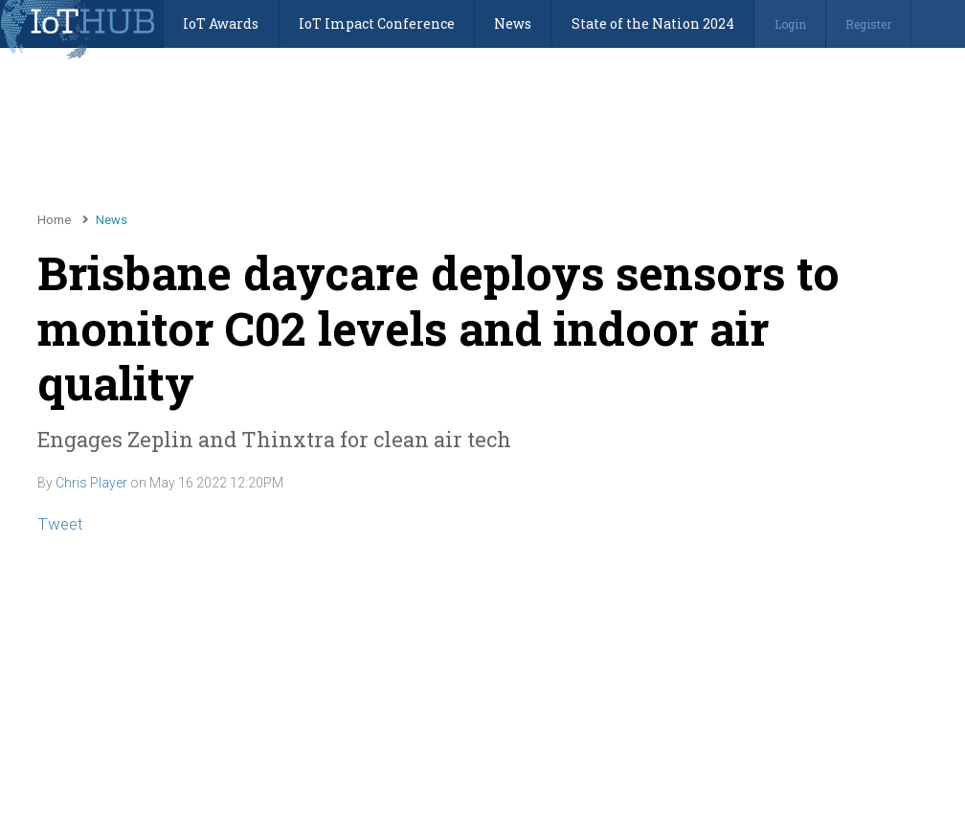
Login (790, 24)
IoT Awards (220, 23)
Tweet (60, 523)
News (512, 23)
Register (868, 24)
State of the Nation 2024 (653, 23)
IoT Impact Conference (377, 23)
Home (54, 220)
